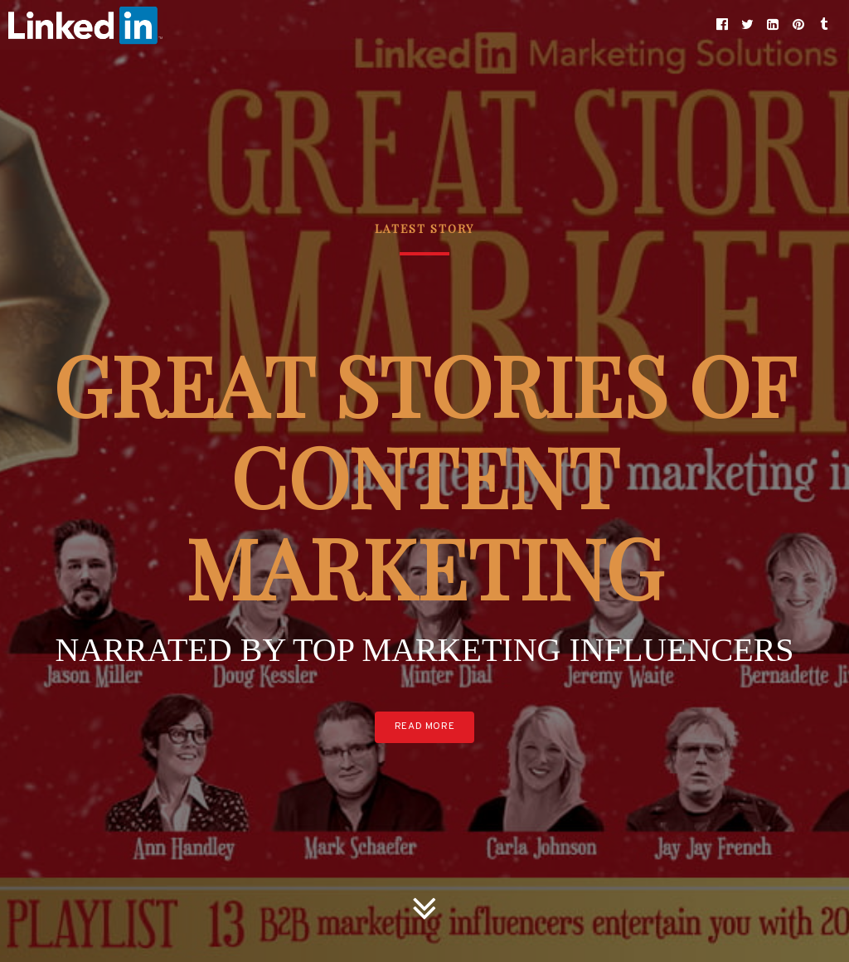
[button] (722, 25)
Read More (424, 726)
